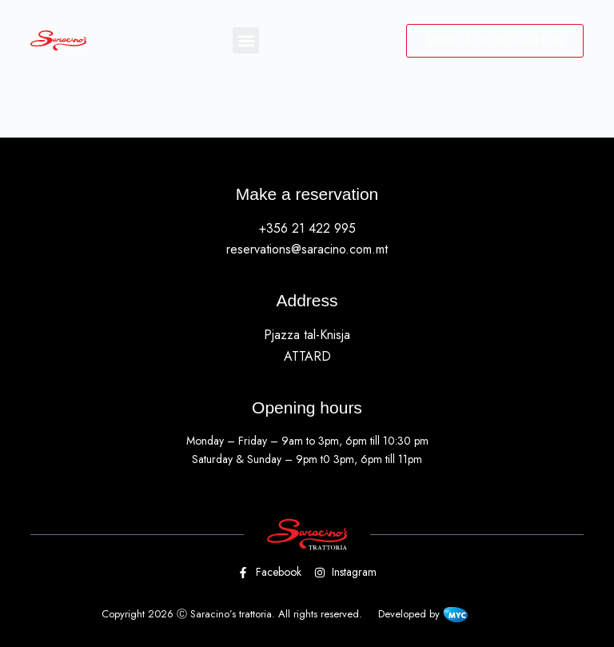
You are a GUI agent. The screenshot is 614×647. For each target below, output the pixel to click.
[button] (244, 41)
